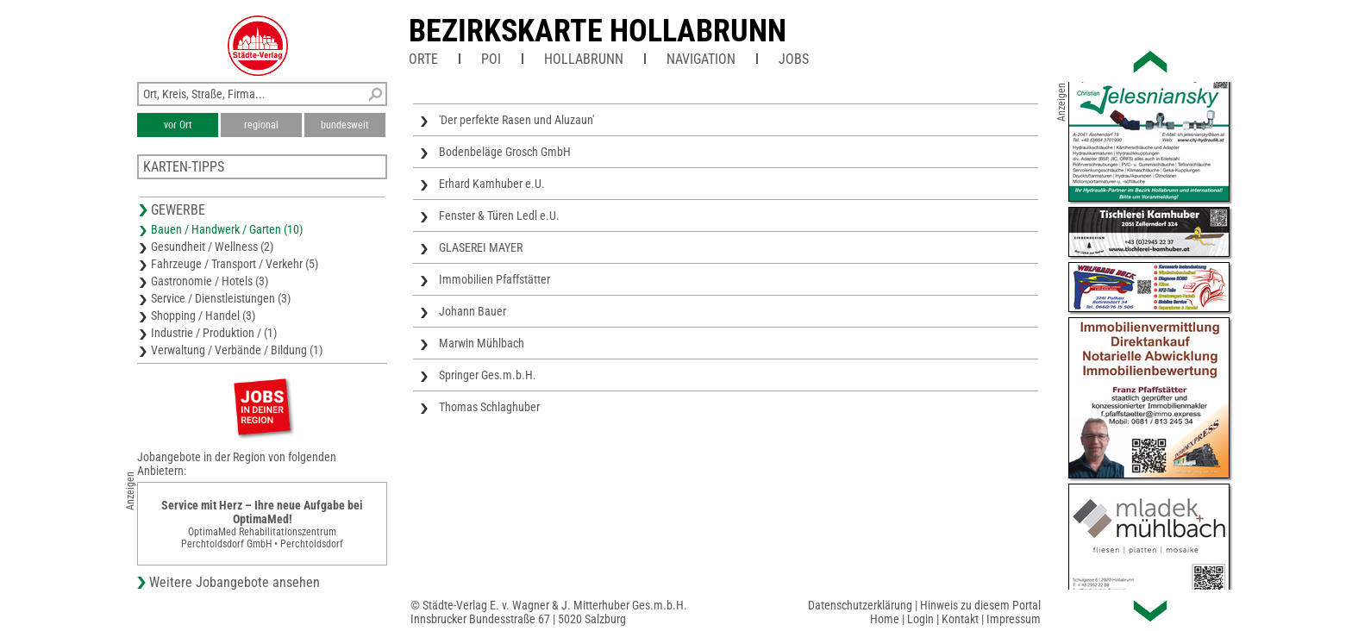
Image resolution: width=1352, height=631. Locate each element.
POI (491, 59)
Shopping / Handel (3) (203, 315)
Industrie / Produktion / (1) (214, 333)
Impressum (1013, 619)
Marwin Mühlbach (481, 343)
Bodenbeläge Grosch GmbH (505, 152)
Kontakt (960, 619)
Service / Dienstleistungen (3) (221, 298)
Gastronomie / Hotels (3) (209, 281)
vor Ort (178, 125)
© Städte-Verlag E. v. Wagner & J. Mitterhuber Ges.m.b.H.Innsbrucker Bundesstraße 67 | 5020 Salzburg (548, 612)
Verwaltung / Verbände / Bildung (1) (236, 350)
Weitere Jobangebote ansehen (234, 582)
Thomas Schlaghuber (489, 407)
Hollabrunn (583, 59)
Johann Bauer (472, 311)
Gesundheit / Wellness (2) (212, 246)
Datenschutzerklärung (860, 605)
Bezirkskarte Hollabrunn (597, 31)
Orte (423, 59)
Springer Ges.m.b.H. (487, 375)
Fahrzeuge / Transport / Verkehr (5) (234, 264)
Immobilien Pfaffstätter (494, 279)
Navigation (701, 59)
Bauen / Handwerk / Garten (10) (227, 229)
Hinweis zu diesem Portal (980, 605)
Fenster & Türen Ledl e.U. (499, 215)
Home (884, 619)
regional (261, 125)
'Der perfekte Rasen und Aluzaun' (516, 120)
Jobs (794, 59)
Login (920, 619)
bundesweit (345, 125)
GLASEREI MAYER (481, 247)
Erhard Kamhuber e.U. (492, 184)
